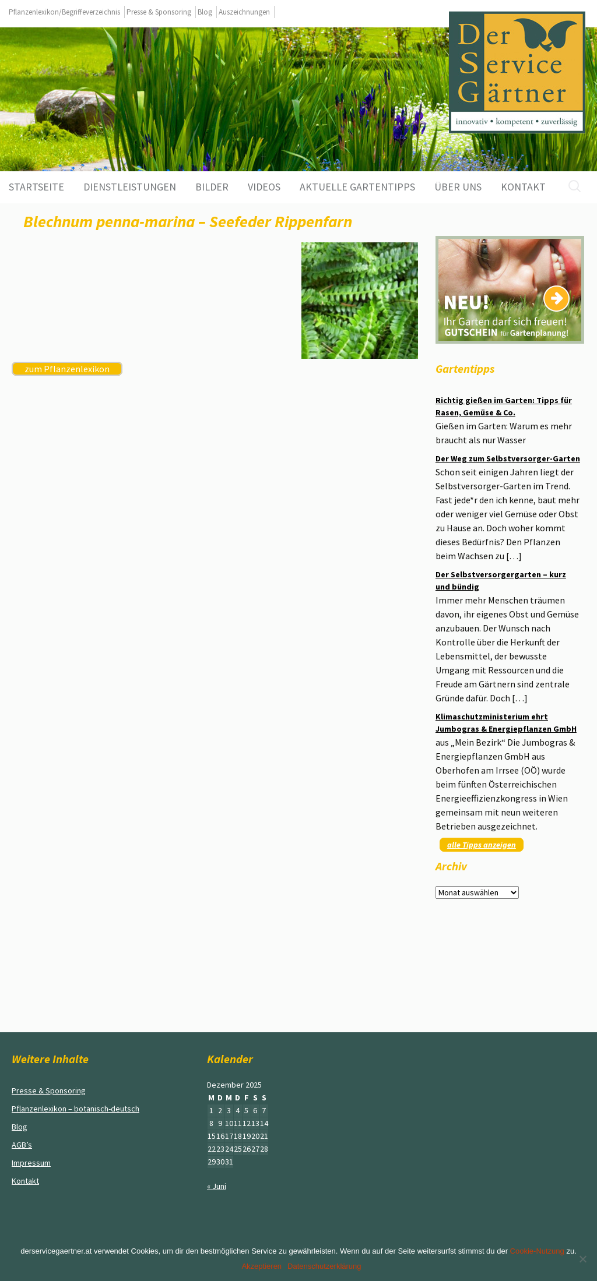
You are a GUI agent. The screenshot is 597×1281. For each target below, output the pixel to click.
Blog (205, 12)
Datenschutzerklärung (324, 1266)
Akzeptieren (261, 1266)
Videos (264, 186)
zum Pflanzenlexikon (67, 369)
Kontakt (523, 186)
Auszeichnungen (244, 12)
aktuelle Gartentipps (357, 186)
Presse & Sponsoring (159, 12)
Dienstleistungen (129, 186)
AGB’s (22, 1144)
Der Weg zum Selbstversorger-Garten (508, 458)
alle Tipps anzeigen (481, 844)
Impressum (31, 1163)
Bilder (212, 186)
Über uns (458, 186)
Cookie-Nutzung (537, 1251)
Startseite (36, 186)
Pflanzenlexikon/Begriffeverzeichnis (64, 12)
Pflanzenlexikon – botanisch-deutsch (75, 1108)
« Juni (216, 1186)
